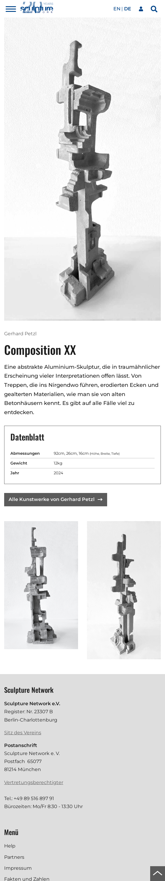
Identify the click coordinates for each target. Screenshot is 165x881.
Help (9, 846)
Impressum (18, 868)
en (116, 9)
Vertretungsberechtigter (33, 782)
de (127, 9)
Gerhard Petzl (20, 333)
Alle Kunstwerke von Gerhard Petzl (55, 499)
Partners (14, 857)
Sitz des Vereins (22, 732)
